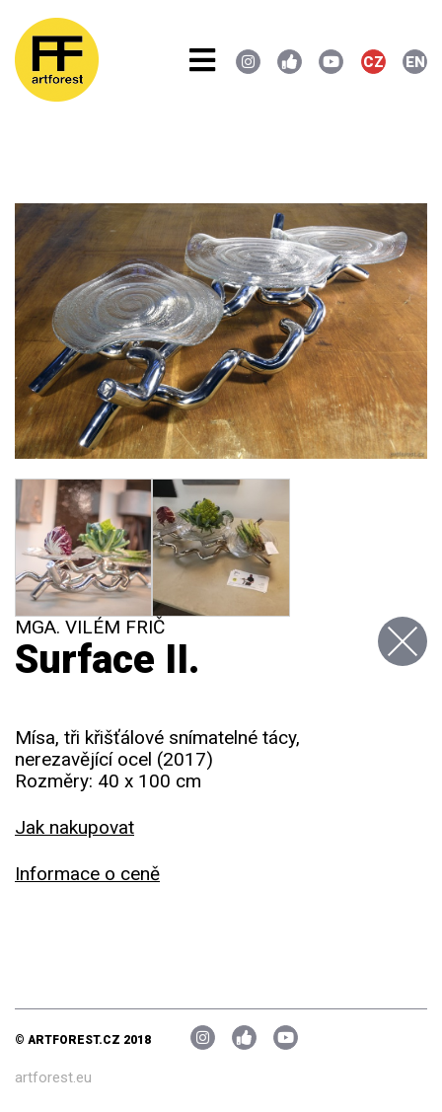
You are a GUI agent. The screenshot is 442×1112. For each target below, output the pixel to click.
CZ (373, 62)
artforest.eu (53, 1077)
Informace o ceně (87, 873)
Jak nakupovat (74, 827)
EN (415, 62)
